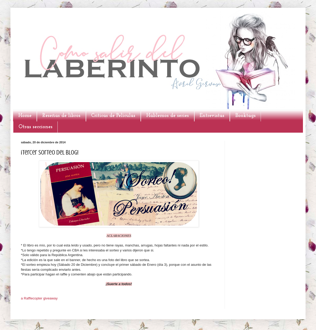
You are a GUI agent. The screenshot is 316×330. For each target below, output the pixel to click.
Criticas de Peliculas (113, 115)
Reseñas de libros (61, 115)
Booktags (245, 115)
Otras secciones (35, 126)
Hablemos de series (167, 115)
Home (25, 115)
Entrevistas (212, 115)
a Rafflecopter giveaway (39, 298)
